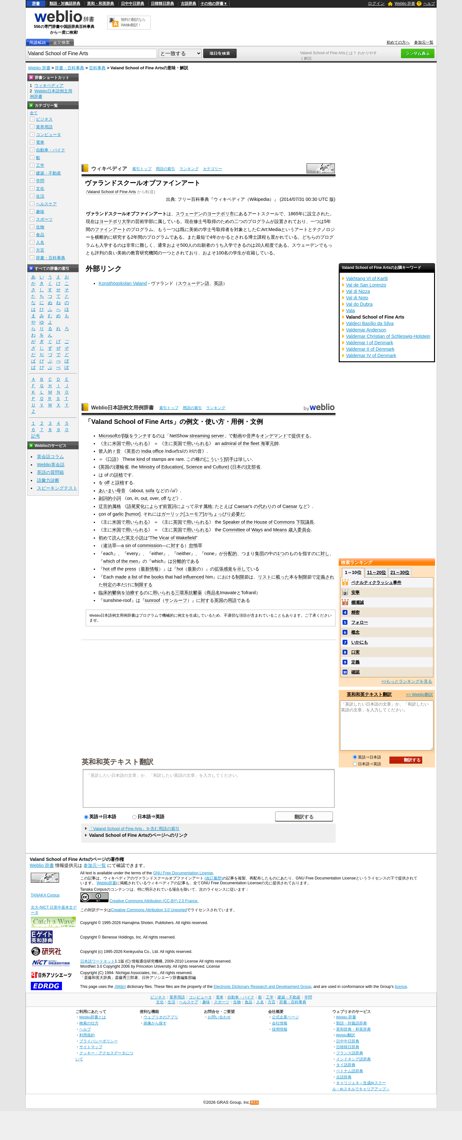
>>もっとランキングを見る (406, 681)
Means (280, 529)
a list (132, 576)
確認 (355, 672)
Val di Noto (357, 297)
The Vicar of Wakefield (173, 537)
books (158, 576)
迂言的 (105, 506)
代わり (265, 506)
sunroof (152, 600)
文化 (40, 188)
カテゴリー (212, 169)
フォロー (359, 622)
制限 (239, 576)
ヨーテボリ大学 (115, 221)
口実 (355, 652)
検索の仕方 (89, 1023)
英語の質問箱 (50, 472)
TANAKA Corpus (45, 895)
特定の (110, 584)
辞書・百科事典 (69, 67)
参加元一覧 (423, 42)
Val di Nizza (358, 291)
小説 (139, 537)
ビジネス (44, 119)
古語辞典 (188, 3)
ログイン (376, 3)
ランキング (189, 169)
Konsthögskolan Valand (123, 283)
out (144, 498)
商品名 (213, 592)
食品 (40, 234)
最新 (191, 568)
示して (243, 568)
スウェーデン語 (193, 283)
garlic (118, 514)
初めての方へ (398, 42)
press (130, 568)
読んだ (119, 537)
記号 (35, 436)
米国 (116, 443)
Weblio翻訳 (345, 1035)
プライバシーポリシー (98, 1041)
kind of (143, 459)
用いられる (137, 443)
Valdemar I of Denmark (369, 342)
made (120, 576)
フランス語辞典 (349, 1053)
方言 (40, 250)
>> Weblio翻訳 (419, 694)
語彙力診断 (48, 480)
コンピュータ (48, 134)
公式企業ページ (285, 1017)
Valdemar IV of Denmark (371, 355)
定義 (355, 662)
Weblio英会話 (51, 464)
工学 (40, 165)
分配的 (230, 553)
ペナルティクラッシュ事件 (376, 582)
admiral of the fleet (240, 443)
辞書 (36, 3)
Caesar (241, 506)
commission (149, 545)
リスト (264, 576)
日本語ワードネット (97, 961)
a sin (126, 545)
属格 (116, 506)
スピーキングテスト (57, 488)
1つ (280, 553)
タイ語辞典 (345, 1065)
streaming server (206, 435)
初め (103, 537)
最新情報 (150, 568)
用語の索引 (165, 169)
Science (194, 466)
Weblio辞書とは (92, 1017)
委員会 (304, 529)
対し (324, 553)
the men (129, 561)
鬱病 (116, 592)
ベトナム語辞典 (349, 1071)
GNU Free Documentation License (183, 873)
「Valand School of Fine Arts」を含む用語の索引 (134, 828)
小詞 (116, 498)
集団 (259, 553)
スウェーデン (189, 213)
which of (111, 561)
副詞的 (105, 498)
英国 (177, 443)
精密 (355, 612)
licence (401, 986)
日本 (236, 466)
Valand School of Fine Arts (111, 191)
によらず (154, 506)
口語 (112, 459)
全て (34, 113)
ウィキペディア (109, 168)
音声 (251, 435)
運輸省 (122, 466)
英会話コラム (50, 456)
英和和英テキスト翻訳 (117, 761)
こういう (214, 459)
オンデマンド (273, 435)
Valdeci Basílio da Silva (370, 323)
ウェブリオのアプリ (161, 1017)
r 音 (117, 451)
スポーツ (44, 219)
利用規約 (87, 1035)
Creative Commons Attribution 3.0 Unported (149, 910)
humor (132, 514)
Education (171, 466)
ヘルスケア (46, 203)
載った (282, 576)
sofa (149, 490)
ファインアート (110, 229)
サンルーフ (176, 600)
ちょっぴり (220, 514)
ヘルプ (429, 3)
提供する (300, 435)
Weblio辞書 (106, 883)
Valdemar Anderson (366, 329)
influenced (193, 576)
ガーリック (172, 514)
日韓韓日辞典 (162, 3)
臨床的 (105, 592)
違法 (107, 545)
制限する (144, 584)
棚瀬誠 (357, 602)
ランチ (140, 435)
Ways (257, 529)
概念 (355, 632)
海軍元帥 (270, 443)
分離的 (179, 561)
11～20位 (376, 572)
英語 (218, 283)
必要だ (238, 514)
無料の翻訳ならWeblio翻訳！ (133, 22)
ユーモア (194, 514)
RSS (254, 1102)
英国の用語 (225, 600)
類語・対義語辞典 (64, 3)
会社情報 (279, 1023)
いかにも (359, 642)
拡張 (218, 568)
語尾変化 (136, 506)
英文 (130, 537)
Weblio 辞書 (405, 3)
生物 (40, 227)
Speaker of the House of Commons (258, 522)
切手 (229, 459)
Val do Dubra (359, 304)
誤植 (118, 474)
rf (176, 451)
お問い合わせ (219, 1017)
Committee (233, 529)
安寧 (355, 592)
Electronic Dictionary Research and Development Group (262, 986)
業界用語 (44, 126)
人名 (40, 242)
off (106, 482)
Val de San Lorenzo (366, 284)
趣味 (40, 211)
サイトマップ (90, 1047)
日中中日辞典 (132, 3)
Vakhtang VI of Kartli (367, 278)
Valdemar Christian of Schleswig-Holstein (388, 336)
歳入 (292, 529)
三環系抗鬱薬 (188, 592)
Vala (350, 310)
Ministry (147, 466)
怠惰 (193, 545)
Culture (220, 466)
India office (152, 451)
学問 (40, 180)
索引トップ (142, 169)
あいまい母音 (112, 490)
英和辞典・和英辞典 (353, 1029)
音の (135, 451)
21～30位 (399, 572)
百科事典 (97, 67)
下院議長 (305, 522)
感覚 (227, 568)
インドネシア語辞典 (353, 1059)
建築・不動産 (48, 173)
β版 (125, 435)
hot (106, 568)
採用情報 (279, 1029)
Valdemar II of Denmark (370, 349)
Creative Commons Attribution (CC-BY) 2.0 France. (153, 901)
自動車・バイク (50, 150)
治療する (135, 592)
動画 (237, 435)
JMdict (120, 986)
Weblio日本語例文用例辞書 (122, 407)
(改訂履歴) (213, 878)
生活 (40, 196)
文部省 (253, 466)
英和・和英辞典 (100, 3)
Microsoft (108, 435)
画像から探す (155, 1023)
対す (175, 545)
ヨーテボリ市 (220, 213)
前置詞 (169, 506)
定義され (325, 576)
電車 (40, 142)
